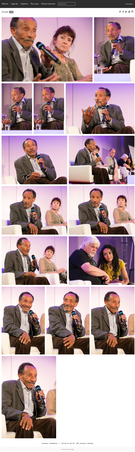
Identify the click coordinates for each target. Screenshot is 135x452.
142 (70, 443)
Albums (5, 4)
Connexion (129, 4)
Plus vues (35, 4)
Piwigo (72, 449)
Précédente (53, 443)
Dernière (90, 443)
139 (62, 443)
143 (73, 443)
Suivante (83, 443)
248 (77, 443)
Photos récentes (48, 4)
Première (45, 443)
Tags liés (14, 4)
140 (65, 443)
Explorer (24, 4)
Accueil (5, 11)
